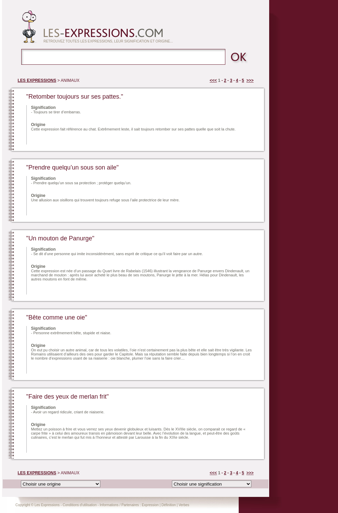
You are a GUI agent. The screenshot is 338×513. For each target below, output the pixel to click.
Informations (109, 505)
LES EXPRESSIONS (37, 80)
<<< (213, 80)
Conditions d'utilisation (80, 505)
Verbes (183, 505)
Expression (150, 505)
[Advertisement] (111, 137)
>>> (249, 80)
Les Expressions (47, 505)
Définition (169, 505)
